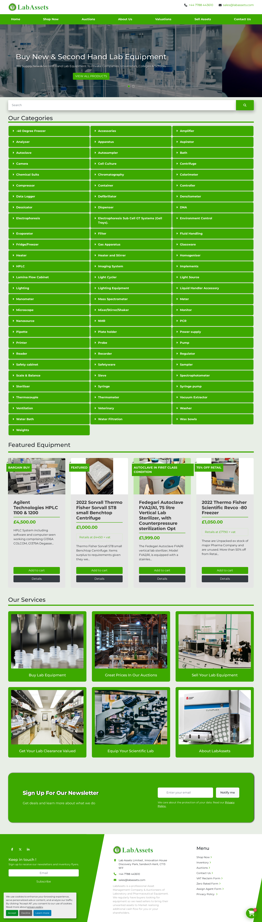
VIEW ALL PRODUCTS (131, 76)
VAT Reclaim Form (208, 878)
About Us (125, 19)
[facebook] (12, 849)
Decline (25, 913)
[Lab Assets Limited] (134, 849)
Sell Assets (202, 19)
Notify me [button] (227, 792)
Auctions (88, 19)
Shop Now (51, 19)
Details (37, 578)
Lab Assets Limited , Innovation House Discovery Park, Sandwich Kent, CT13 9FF (143, 864)
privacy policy (35, 907)
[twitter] (20, 849)
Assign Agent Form (208, 889)
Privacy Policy (205, 894)
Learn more (42, 913)
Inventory (202, 862)
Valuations (163, 19)
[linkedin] (28, 849)
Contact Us (242, 19)
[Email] (44, 873)
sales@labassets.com (238, 5)
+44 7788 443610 (201, 5)
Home (15, 19)
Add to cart (37, 570)
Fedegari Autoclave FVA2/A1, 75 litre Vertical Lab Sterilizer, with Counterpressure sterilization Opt (161, 515)
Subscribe (43, 881)
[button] (129, 86)
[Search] (122, 105)
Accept (12, 913)
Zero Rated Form (207, 883)
